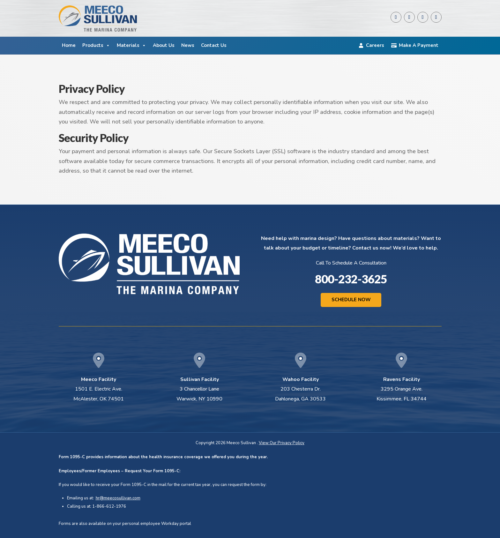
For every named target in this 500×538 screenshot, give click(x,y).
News (187, 45)
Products (96, 45)
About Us (164, 45)
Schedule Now (351, 299)
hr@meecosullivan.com (118, 498)
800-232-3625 (351, 279)
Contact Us (214, 45)
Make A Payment (418, 45)
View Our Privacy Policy (281, 443)
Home (69, 45)
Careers (375, 45)
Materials (131, 45)
